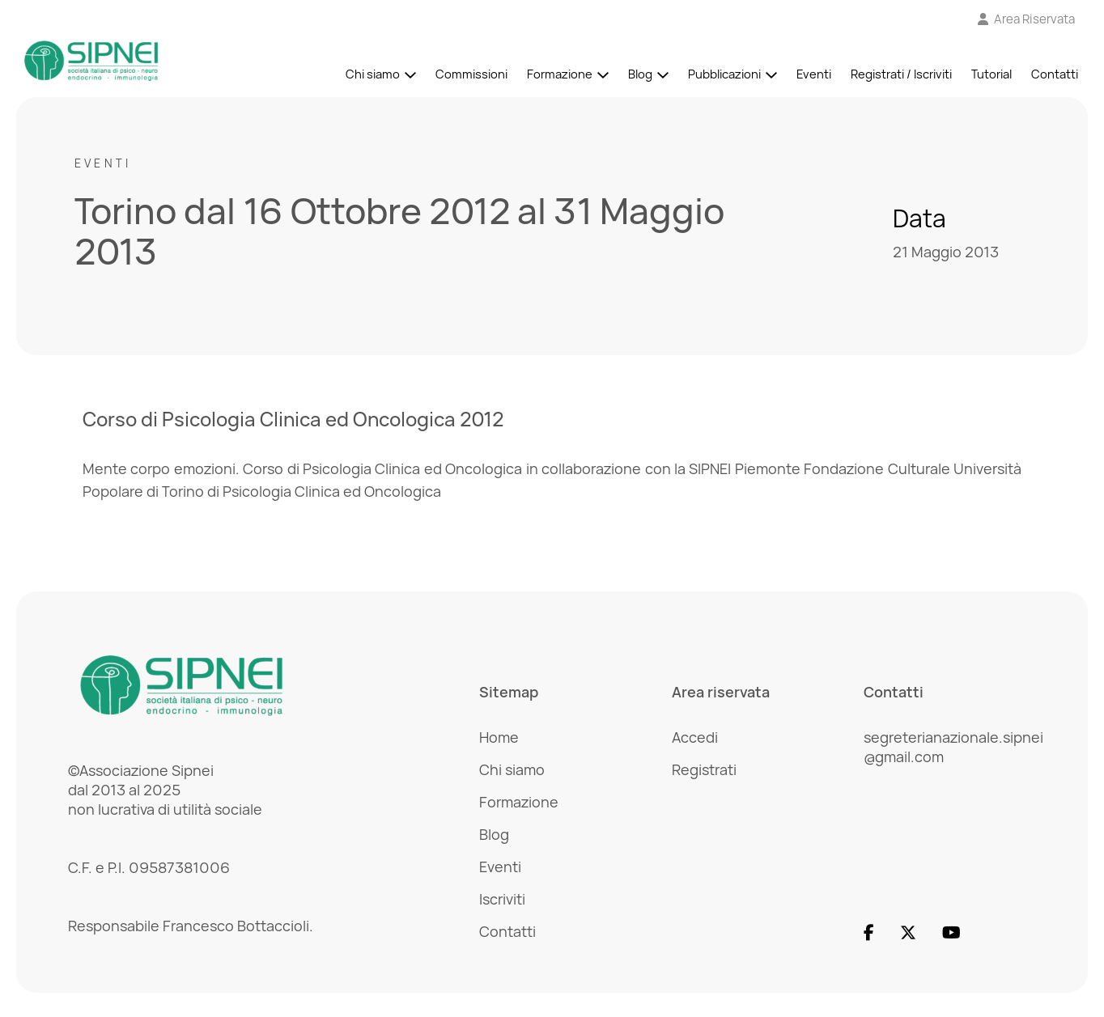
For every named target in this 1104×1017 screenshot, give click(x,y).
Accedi (695, 737)
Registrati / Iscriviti (901, 74)
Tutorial (991, 74)
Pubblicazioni (724, 74)
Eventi (813, 74)
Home (499, 737)
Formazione (559, 74)
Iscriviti (502, 899)
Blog (640, 74)
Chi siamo (373, 74)
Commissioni (471, 74)
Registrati (704, 769)
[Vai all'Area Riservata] (1027, 19)
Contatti (1054, 74)
